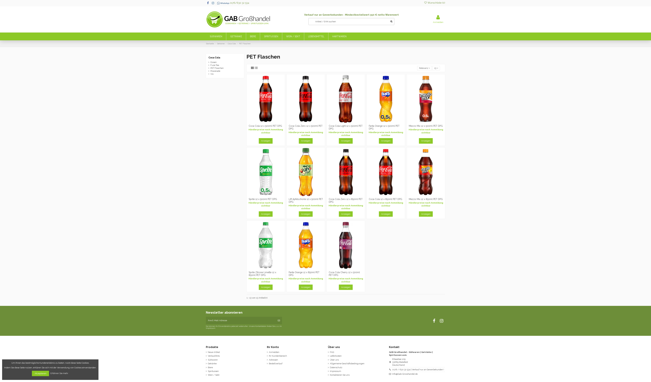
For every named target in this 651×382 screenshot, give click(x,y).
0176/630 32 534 (233, 2)
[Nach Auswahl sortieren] (424, 68)
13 (436, 68)
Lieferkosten (336, 356)
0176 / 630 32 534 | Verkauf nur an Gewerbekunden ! (418, 369)
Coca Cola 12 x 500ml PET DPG (265, 126)
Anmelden (274, 352)
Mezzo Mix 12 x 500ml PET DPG (426, 126)
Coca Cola (214, 57)
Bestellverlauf (275, 363)
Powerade (215, 71)
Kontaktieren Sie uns (340, 375)
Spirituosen (213, 371)
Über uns (334, 360)
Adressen (273, 360)
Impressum (335, 371)
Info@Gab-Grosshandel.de (405, 374)
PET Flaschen (217, 68)
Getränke (212, 363)
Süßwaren (213, 360)
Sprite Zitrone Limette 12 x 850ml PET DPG (262, 273)
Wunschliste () (434, 2)
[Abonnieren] (279, 320)
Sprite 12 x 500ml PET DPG (263, 199)
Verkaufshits (214, 356)
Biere (210, 367)
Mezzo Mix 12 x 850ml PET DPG (426, 199)
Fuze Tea (214, 65)
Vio (212, 74)
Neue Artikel (214, 352)
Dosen (213, 62)
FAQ (332, 352)
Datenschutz (336, 367)
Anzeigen (265, 141)
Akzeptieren (40, 373)
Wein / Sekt (213, 375)
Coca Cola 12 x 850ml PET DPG (385, 199)
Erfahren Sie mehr (59, 373)
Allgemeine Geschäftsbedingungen (347, 363)
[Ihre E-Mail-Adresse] (241, 320)
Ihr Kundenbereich (278, 356)
